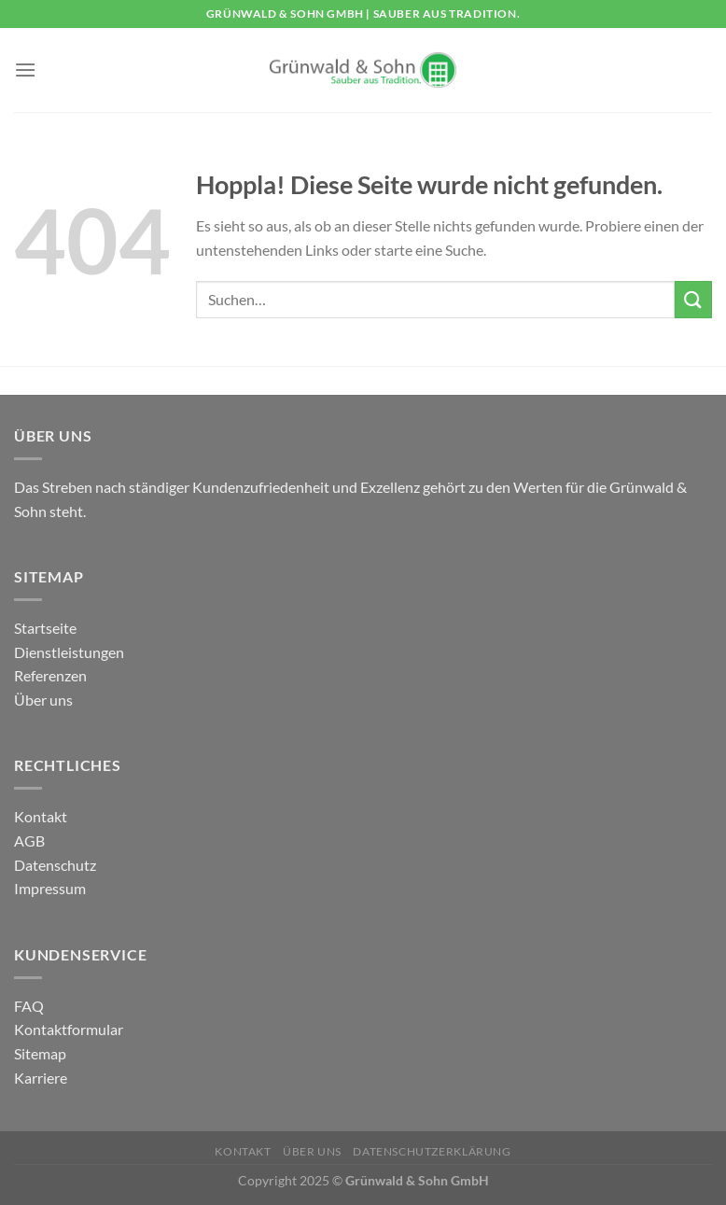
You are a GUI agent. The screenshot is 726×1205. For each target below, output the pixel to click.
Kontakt (40, 816)
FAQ (29, 1006)
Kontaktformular (68, 1029)
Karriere (40, 1077)
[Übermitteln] (693, 299)
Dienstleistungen (69, 652)
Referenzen (50, 675)
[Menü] (25, 69)
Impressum (50, 888)
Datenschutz (55, 865)
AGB (29, 840)
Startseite (45, 628)
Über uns (43, 699)
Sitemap (40, 1053)
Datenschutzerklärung (431, 1151)
